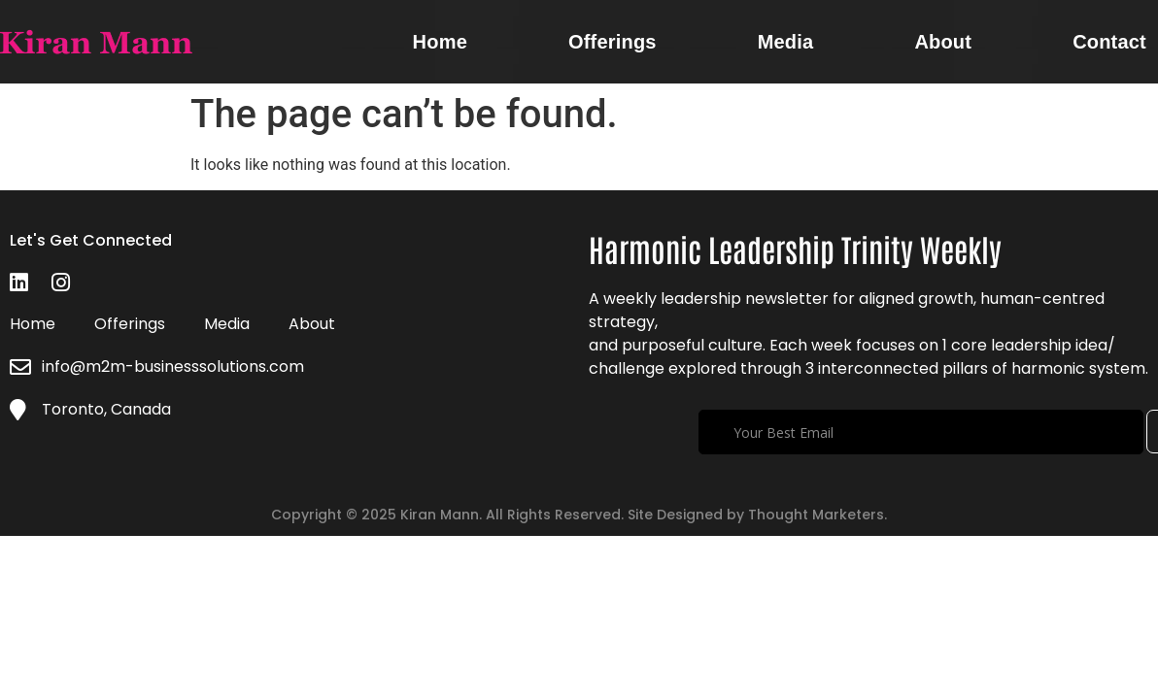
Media (786, 41)
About (942, 41)
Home (440, 41)
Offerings (612, 41)
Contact (1109, 41)
